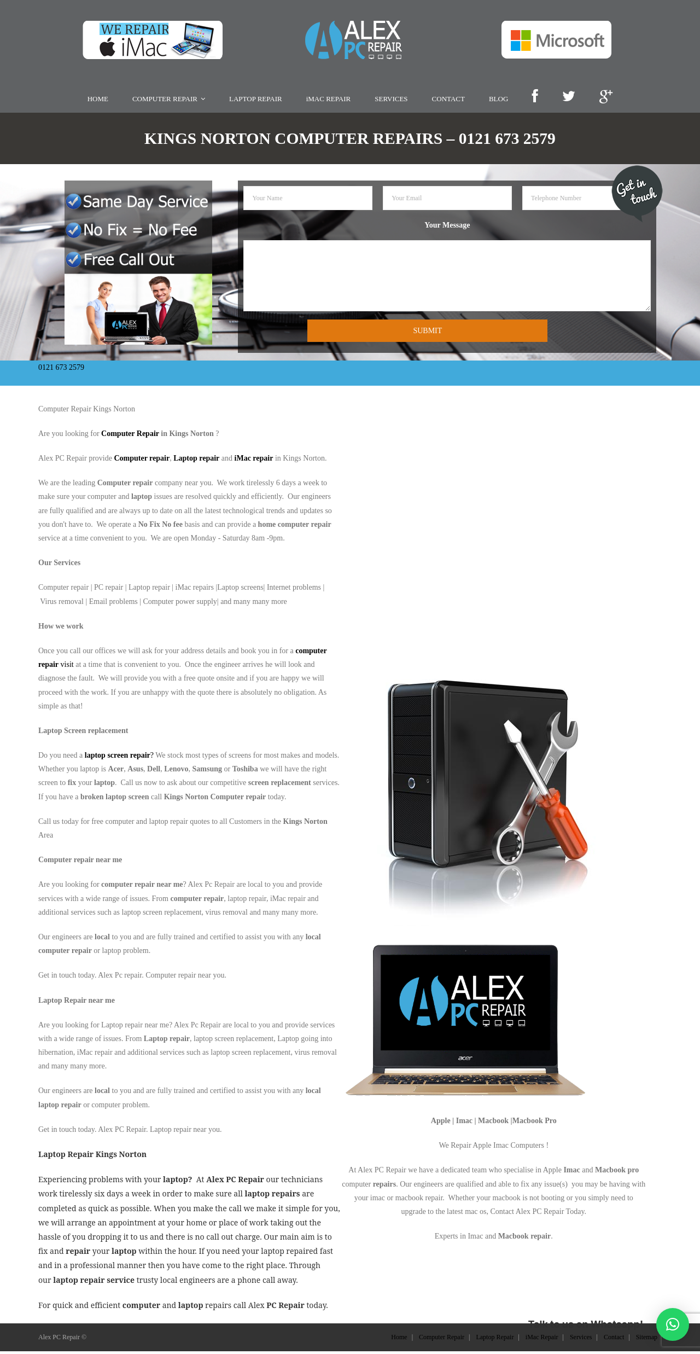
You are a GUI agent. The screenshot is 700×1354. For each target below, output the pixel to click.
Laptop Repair (495, 1340)
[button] (672, 1324)
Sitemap (646, 1340)
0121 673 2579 (61, 369)
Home (399, 1340)
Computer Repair (130, 436)
